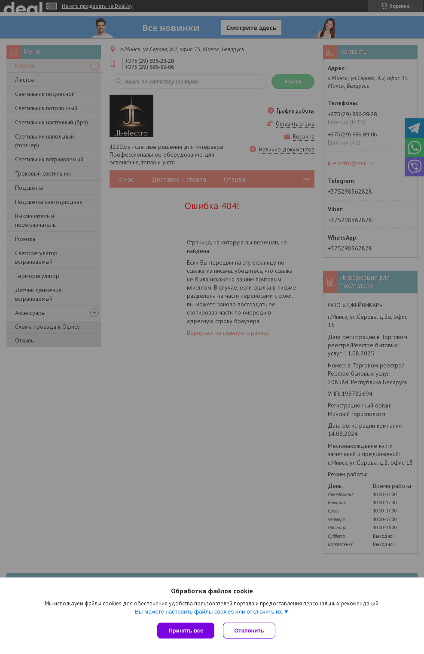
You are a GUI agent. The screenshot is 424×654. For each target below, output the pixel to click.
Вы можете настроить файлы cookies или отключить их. (209, 611)
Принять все (185, 630)
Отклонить (249, 630)
